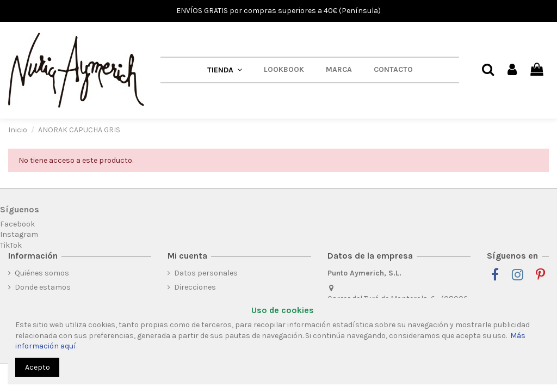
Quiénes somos (42, 273)
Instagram (19, 234)
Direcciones (195, 287)
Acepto (37, 367)
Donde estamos (43, 287)
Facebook (17, 224)
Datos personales (206, 273)
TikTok (11, 245)
